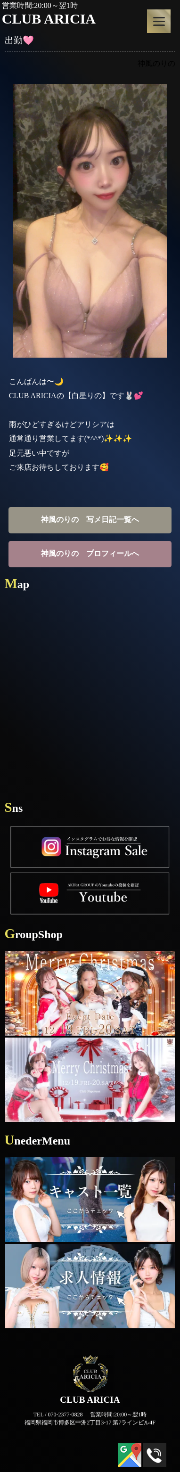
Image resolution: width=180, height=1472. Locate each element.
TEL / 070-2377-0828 (58, 1414)
